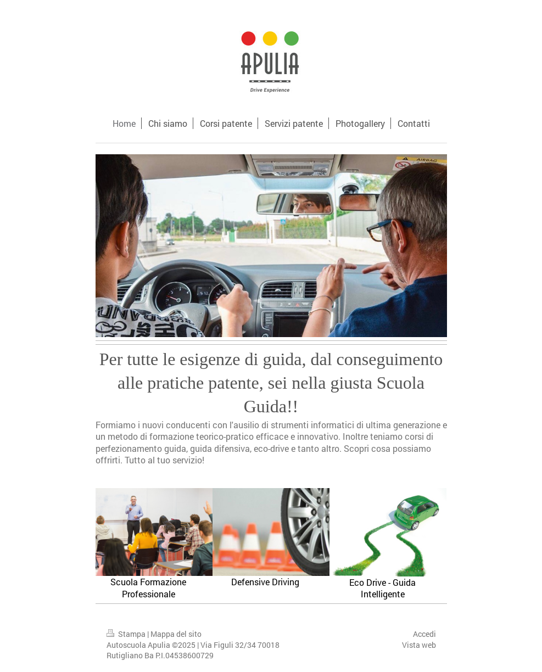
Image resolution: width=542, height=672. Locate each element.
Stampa (127, 634)
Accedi (424, 634)
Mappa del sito (176, 634)
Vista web (419, 645)
